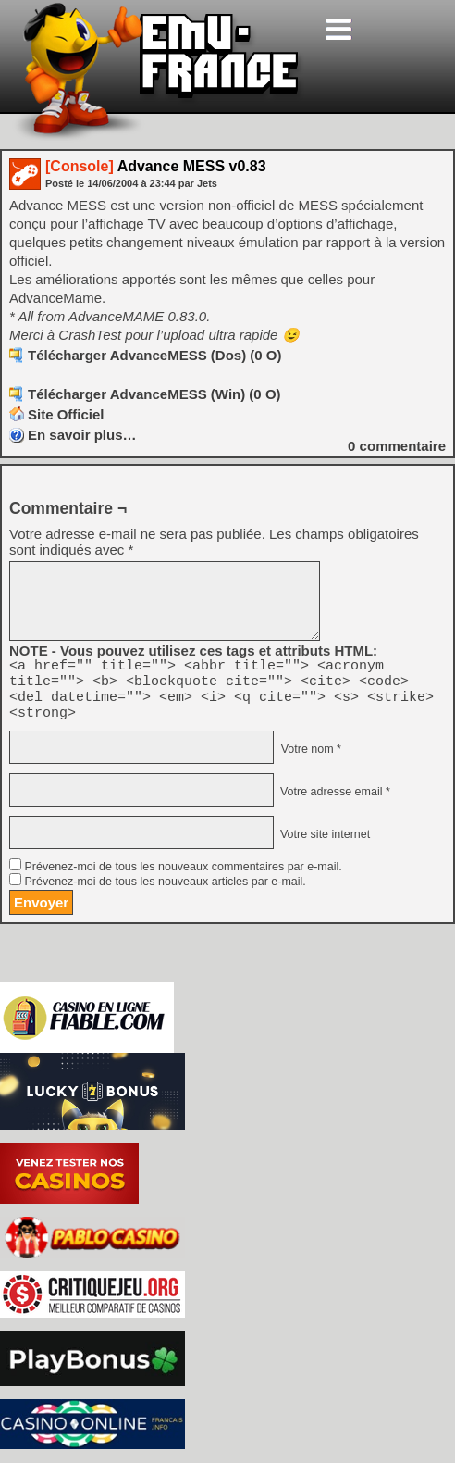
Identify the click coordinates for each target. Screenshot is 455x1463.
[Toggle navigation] (338, 29)
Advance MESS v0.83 (155, 166)
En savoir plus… (82, 435)
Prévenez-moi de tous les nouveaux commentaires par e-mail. (182, 877)
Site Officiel (66, 414)
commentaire (397, 446)
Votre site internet (323, 845)
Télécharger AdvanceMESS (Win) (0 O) (154, 394)
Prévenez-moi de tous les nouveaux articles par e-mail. (164, 892)
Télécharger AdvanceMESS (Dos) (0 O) (155, 355)
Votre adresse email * (333, 802)
